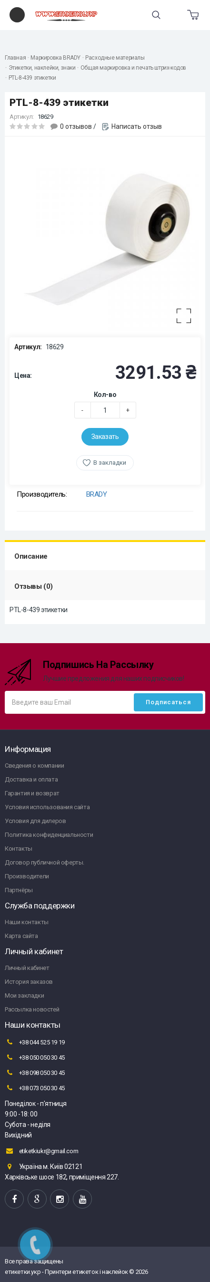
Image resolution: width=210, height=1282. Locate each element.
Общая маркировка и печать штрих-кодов (133, 67)
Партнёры (19, 890)
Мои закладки (24, 995)
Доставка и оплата (31, 779)
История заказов (29, 981)
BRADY (96, 494)
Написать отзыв (136, 126)
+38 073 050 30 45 (35, 1088)
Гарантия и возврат (32, 793)
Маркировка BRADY (55, 57)
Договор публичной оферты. (44, 862)
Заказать (105, 436)
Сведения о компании (34, 765)
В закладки (109, 462)
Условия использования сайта (47, 807)
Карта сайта (21, 935)
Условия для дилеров (35, 820)
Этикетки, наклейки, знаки (42, 67)
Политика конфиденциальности (49, 834)
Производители (27, 876)
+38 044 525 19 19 (35, 1042)
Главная (15, 57)
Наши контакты (27, 922)
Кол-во (105, 394)
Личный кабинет (27, 967)
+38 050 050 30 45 (35, 1057)
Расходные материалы (114, 57)
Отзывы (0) (33, 586)
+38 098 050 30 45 (35, 1072)
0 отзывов (76, 126)
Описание (31, 556)
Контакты (18, 848)
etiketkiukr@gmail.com (41, 1151)
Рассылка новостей (32, 1009)
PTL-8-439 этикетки (32, 77)
